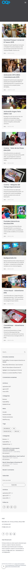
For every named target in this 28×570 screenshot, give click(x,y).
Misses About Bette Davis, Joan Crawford (13, 364)
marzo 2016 (5, 391)
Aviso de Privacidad (19, 563)
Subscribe (14, 485)
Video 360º (17, 431)
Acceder (5, 412)
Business (5, 399)
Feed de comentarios (8, 417)
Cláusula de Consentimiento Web (12, 566)
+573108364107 (6, 552)
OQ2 (14, 428)
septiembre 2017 (7, 386)
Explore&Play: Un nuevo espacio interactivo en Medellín (14, 361)
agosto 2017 (6, 389)
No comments (6, 453)
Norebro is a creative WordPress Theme (12, 372)
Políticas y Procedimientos (8, 565)
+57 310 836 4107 (6, 524)
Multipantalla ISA (10, 258)
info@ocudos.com (6, 527)
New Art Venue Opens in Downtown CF (12, 367)
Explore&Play (6, 401)
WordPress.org (6, 419)
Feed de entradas (7, 414)
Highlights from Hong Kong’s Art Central (12, 370)
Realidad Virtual (6, 404)
